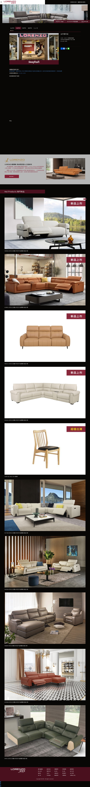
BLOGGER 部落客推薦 (72, 21)
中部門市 (24, 28)
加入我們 (72, 773)
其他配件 (64, 773)
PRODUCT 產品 (59, 21)
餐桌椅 (39, 773)
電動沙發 (48, 771)
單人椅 (39, 775)
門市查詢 (48, 775)
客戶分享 (72, 771)
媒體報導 (56, 769)
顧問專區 (72, 769)
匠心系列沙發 (85, 21)
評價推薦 (64, 769)
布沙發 (63, 771)
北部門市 (18, 28)
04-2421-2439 (22, 73)
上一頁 (36, 28)
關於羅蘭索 (40, 769)
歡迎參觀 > (11, 176)
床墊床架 (56, 773)
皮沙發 (55, 771)
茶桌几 (48, 773)
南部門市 (30, 28)
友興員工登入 (73, 775)
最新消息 (48, 769)
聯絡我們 (56, 775)
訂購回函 (64, 775)
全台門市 (12, 28)
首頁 (12, 30)
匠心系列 (40, 771)
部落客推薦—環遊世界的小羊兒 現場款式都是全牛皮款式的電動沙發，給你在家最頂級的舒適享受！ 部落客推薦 (35, 71)
